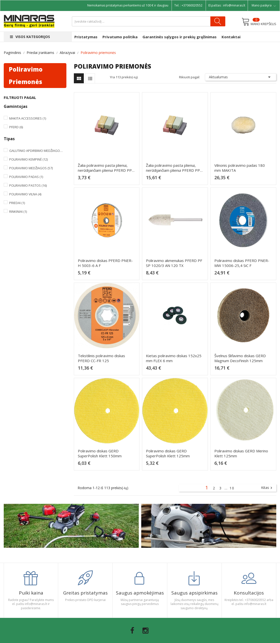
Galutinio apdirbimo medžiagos (36, 150)
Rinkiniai (18, 211)
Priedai (17, 203)
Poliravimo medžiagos (31, 168)
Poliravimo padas (26, 176)
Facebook (132, 631)
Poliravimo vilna (25, 194)
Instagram (145, 631)
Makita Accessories (27, 118)
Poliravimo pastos (28, 185)
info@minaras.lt (234, 5)
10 (232, 488)
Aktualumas (240, 77)
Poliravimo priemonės (26, 75)
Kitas (267, 488)
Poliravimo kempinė (28, 159)
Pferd (16, 127)
